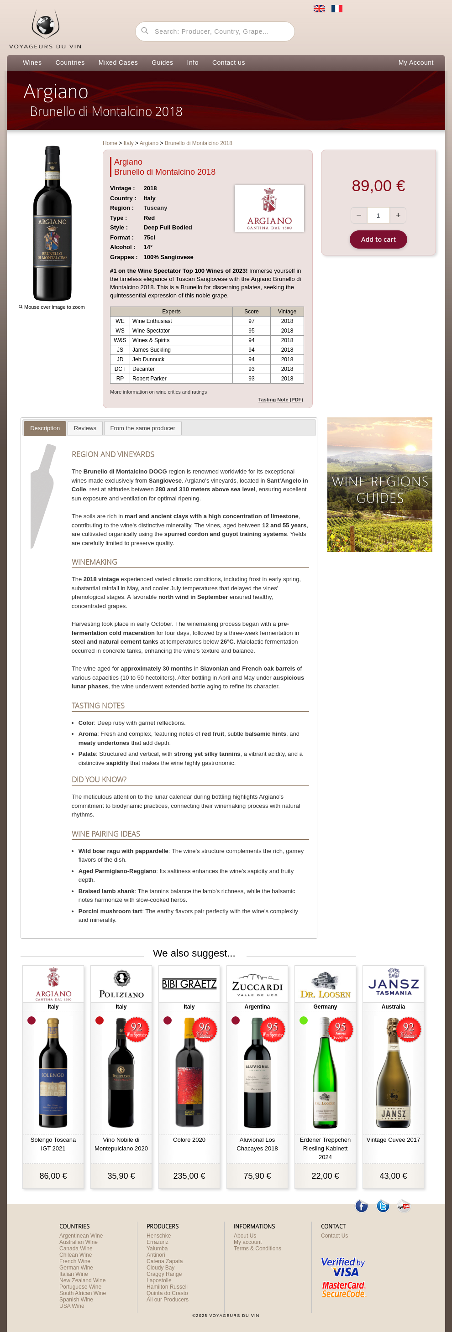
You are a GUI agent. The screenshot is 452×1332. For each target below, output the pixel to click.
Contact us (228, 62)
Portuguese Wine (80, 1287)
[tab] (45, 428)
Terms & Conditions (257, 1248)
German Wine (76, 1267)
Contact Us (334, 1236)
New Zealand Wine (82, 1280)
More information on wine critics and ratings (158, 392)
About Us (245, 1236)
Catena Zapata (165, 1261)
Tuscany (156, 207)
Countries (69, 62)
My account (248, 1242)
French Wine (74, 1261)
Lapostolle (159, 1280)
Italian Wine (73, 1274)
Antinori (156, 1255)
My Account (416, 62)
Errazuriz (157, 1242)
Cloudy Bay (160, 1267)
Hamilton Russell (167, 1287)
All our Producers (168, 1299)
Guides (162, 62)
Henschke (159, 1236)
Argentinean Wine (81, 1236)
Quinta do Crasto (167, 1293)
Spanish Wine (76, 1299)
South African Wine (82, 1293)
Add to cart (378, 239)
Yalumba (157, 1248)
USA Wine (71, 1306)
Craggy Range (164, 1274)
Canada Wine (76, 1248)
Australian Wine (78, 1242)
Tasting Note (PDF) (280, 399)
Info (193, 62)
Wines (32, 62)
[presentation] (45, 428)
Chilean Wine (75, 1255)
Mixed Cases (118, 62)
